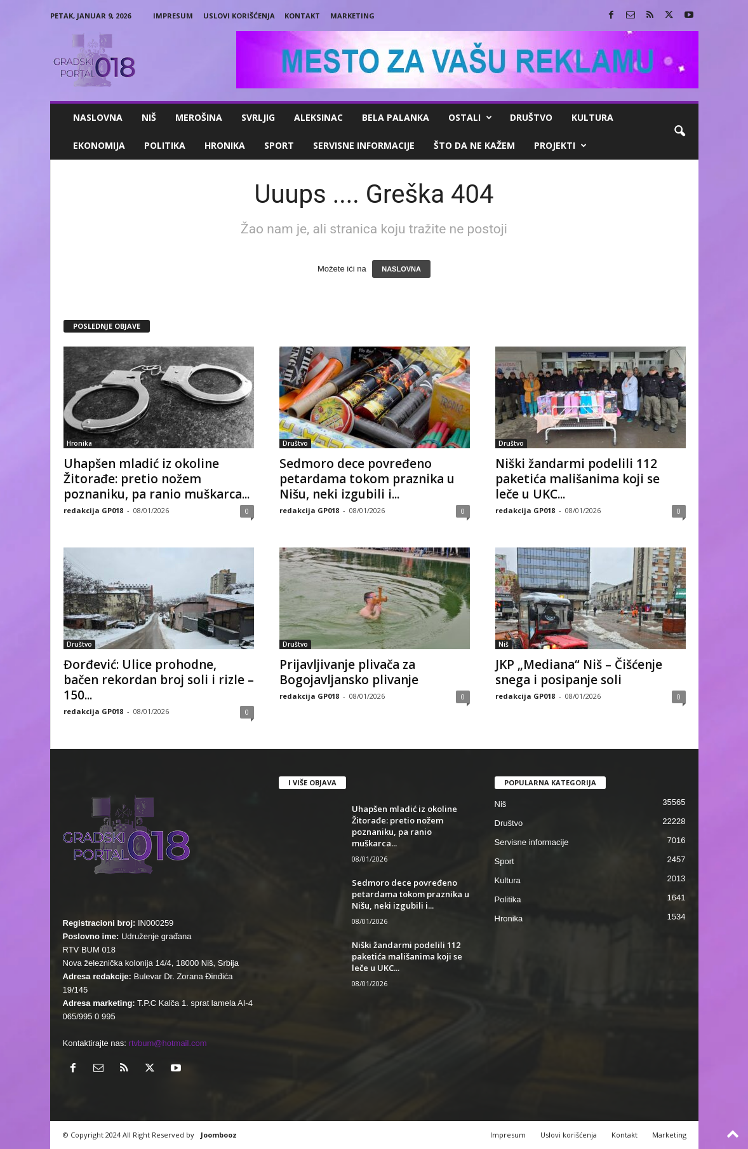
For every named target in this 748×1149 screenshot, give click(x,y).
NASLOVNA (401, 269)
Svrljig (258, 117)
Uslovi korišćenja (239, 15)
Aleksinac (318, 117)
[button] (679, 132)
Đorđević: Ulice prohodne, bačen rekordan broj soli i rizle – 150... (158, 679)
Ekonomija (99, 145)
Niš (149, 117)
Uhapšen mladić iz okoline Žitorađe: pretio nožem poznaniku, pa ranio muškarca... (156, 478)
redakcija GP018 (93, 510)
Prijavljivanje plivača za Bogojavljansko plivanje (348, 672)
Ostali (470, 118)
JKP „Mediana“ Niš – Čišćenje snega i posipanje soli (578, 672)
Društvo (531, 117)
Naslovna (98, 117)
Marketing (352, 15)
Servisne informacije (364, 145)
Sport (279, 145)
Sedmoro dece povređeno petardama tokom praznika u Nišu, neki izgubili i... (367, 478)
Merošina (198, 117)
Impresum (173, 15)
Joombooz (219, 1134)
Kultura (592, 117)
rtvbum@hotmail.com (168, 1043)
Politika (164, 145)
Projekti (560, 146)
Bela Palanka (395, 117)
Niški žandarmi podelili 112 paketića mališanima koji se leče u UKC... (577, 478)
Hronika (224, 145)
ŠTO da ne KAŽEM (474, 145)
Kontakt (302, 15)
